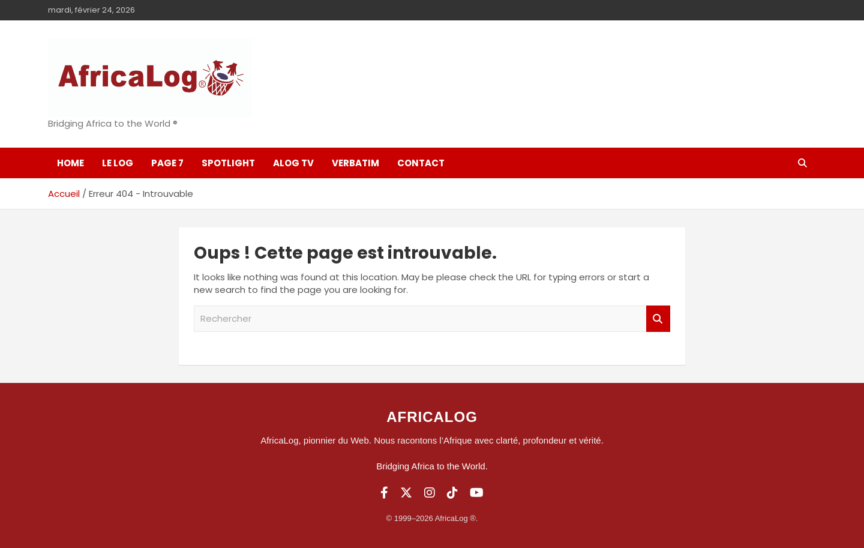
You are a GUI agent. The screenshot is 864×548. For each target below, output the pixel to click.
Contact (421, 163)
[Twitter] (406, 492)
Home (70, 163)
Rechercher (658, 319)
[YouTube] (477, 492)
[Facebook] (384, 492)
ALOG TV (293, 163)
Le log (117, 163)
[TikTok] (452, 492)
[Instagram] (429, 492)
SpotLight (228, 163)
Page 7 (167, 163)
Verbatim (355, 163)
